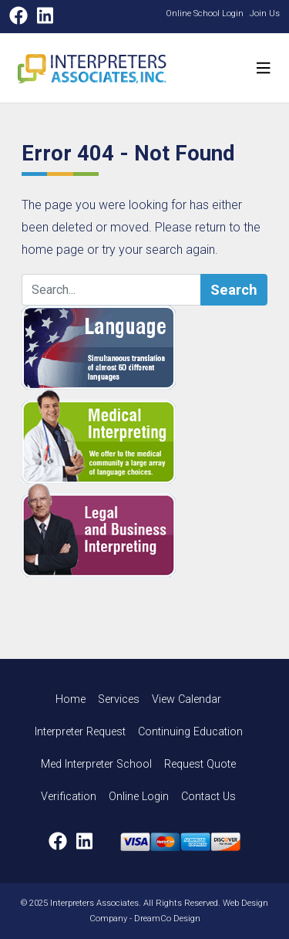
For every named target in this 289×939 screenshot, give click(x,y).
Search (233, 290)
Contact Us (208, 796)
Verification (68, 796)
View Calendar (186, 699)
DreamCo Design (167, 919)
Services (118, 699)
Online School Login (205, 13)
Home (70, 699)
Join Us (265, 13)
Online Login (139, 796)
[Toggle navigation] (264, 68)
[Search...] (111, 290)
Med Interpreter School (96, 764)
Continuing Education (190, 731)
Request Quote (200, 764)
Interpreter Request (80, 731)
